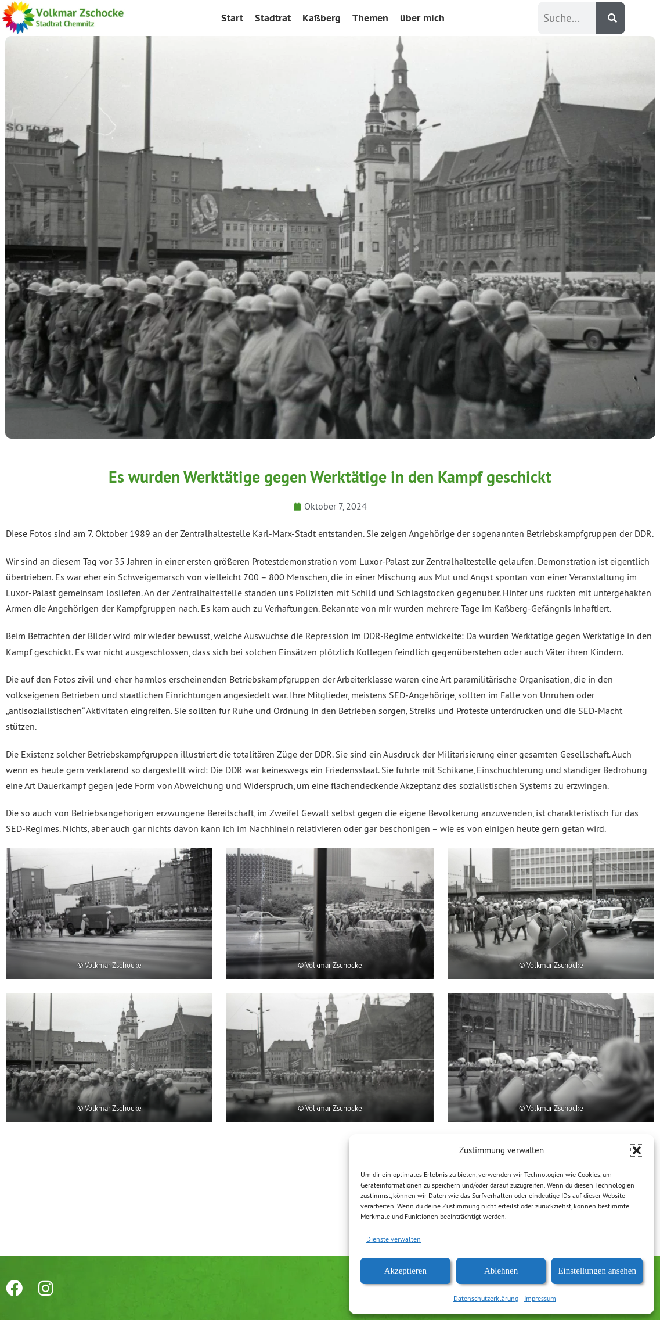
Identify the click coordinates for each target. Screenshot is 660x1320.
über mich (422, 17)
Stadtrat (273, 17)
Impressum (540, 1298)
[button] (637, 1150)
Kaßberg (321, 17)
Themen (370, 17)
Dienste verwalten (393, 1239)
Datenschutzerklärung (485, 1298)
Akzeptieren (405, 1270)
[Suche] (610, 18)
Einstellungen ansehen (597, 1270)
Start (232, 17)
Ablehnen (501, 1270)
